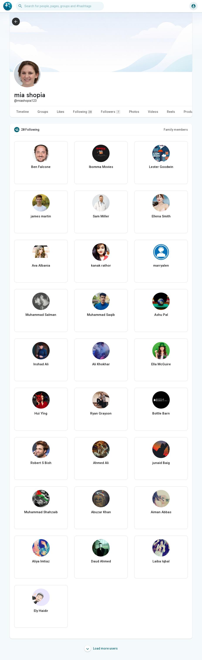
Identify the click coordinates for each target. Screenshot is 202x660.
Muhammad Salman (40, 315)
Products (190, 111)
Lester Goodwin (161, 167)
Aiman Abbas (161, 512)
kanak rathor (101, 265)
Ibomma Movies (101, 167)
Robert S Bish (41, 463)
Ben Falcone (41, 167)
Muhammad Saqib (101, 315)
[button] (60, 6)
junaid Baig (161, 463)
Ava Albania (41, 265)
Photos (134, 111)
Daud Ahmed (101, 561)
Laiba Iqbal (161, 561)
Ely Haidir (41, 611)
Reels (171, 111)
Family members (176, 129)
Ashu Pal (161, 315)
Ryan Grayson (101, 413)
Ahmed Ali (101, 463)
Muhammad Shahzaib (41, 512)
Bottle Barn (161, 413)
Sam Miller (101, 216)
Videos (153, 111)
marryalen (161, 265)
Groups (42, 111)
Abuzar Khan (101, 512)
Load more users (101, 648)
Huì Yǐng (40, 413)
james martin (41, 216)
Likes (60, 111)
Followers (110, 112)
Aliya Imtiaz (41, 561)
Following (82, 112)
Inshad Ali (41, 364)
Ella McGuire (161, 364)
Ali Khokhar (101, 364)
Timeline (22, 111)
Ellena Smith (161, 216)
